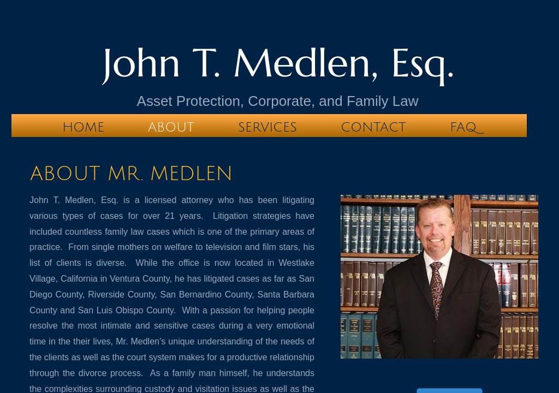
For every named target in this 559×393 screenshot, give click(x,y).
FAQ (463, 127)
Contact (373, 127)
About (171, 127)
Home (83, 127)
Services (267, 127)
